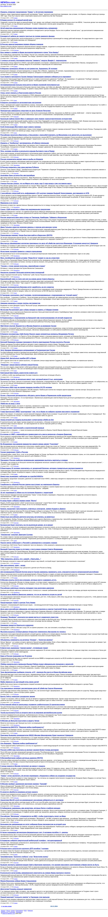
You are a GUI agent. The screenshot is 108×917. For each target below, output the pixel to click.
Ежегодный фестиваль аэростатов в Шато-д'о (18, 373)
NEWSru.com (7, 2)
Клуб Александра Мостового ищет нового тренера (20, 127)
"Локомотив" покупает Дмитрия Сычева (16, 535)
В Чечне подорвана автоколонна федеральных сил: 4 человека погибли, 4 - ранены (34, 832)
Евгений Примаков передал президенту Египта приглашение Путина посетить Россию (35, 342)
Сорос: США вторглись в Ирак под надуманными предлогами (25, 209)
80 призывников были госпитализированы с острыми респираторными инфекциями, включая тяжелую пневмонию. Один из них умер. (45, 254)
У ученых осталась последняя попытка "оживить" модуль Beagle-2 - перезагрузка (33, 60)
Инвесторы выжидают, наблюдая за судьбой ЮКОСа (21, 476)
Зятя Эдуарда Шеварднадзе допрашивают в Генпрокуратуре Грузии (27, 350)
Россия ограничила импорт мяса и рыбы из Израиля (21, 159)
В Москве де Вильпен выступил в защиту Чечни (19, 721)
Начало (3, 910)
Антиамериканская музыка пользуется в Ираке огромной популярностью (30, 85)
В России (16, 50)
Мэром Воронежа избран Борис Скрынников (18, 881)
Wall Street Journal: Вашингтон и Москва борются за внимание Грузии (28, 326)
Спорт (15, 100)
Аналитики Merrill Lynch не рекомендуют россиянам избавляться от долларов (31, 800)
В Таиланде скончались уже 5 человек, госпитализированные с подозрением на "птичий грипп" (39, 295)
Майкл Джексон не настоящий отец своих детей (19, 682)
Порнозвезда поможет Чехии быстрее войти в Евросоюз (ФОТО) (26, 235)
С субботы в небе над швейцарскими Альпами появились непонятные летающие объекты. (30, 375)
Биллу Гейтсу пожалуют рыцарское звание (17, 696)
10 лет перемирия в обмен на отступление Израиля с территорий (26, 492)
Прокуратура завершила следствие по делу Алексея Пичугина (25, 111)
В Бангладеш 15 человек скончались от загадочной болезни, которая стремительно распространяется (41, 468)
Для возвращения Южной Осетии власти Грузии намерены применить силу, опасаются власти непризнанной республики (49, 572)
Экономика (17, 165)
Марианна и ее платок (9, 203)
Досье (8, 910)
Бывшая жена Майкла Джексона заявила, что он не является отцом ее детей (31, 594)
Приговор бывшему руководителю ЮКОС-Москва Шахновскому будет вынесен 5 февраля (36, 735)
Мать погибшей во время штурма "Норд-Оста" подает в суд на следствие (29, 258)
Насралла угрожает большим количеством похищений (22, 272)
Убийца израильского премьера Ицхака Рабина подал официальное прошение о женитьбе (36, 664)
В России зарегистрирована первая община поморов (21, 44)
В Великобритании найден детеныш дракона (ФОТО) (21, 758)
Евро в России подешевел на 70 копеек (16, 656)
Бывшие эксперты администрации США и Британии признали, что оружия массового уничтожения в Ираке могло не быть (49, 865)
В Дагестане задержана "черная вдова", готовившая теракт (24, 648)
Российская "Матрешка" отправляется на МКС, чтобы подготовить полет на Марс (33, 816)
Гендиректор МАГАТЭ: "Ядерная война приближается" (22, 727)
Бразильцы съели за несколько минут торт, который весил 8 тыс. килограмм (31, 379)
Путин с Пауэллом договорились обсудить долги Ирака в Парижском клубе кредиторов (35, 395)
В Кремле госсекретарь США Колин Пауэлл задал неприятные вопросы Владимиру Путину (37, 334)
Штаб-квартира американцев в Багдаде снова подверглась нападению (28, 28)
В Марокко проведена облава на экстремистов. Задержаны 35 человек (28, 68)
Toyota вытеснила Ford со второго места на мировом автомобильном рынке (31, 713)
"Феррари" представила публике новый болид (19, 365)
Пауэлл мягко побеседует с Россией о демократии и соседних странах (28, 543)
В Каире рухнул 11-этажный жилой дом (16, 20)
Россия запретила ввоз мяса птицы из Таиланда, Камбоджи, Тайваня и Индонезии (33, 217)
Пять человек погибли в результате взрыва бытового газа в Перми (27, 151)
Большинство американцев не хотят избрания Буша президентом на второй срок (33, 824)
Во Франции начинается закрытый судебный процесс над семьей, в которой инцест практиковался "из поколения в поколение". (43, 561)
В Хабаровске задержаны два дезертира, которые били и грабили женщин (30, 808)
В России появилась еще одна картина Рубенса (19, 167)
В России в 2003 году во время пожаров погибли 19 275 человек (26, 387)
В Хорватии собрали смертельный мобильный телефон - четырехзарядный (31, 840)
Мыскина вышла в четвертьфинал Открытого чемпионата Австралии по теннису (33, 632)
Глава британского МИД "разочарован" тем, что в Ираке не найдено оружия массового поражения (39, 412)
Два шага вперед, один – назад (12, 565)
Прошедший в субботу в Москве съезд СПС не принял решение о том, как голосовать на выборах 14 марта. (36, 627)
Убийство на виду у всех (10, 403)
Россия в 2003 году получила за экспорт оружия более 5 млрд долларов (29, 750)
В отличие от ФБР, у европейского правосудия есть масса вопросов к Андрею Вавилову (36, 434)
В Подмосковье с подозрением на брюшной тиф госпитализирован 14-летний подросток (36, 318)
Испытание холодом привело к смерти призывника (21, 251)
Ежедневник (19, 910)
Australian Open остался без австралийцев (17, 175)
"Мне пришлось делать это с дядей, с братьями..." (20, 559)
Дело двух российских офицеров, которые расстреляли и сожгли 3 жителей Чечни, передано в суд (40, 609)
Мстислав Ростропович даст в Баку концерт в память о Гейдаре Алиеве (29, 310)
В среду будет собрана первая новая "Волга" (18, 501)
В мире (15, 18)
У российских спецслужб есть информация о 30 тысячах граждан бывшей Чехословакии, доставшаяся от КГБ (44, 193)
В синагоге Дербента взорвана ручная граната (19, 792)
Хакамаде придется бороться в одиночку (16, 625)
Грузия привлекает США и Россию (14, 452)
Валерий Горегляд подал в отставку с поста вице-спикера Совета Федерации (31, 549)
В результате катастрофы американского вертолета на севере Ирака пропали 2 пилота (35, 873)
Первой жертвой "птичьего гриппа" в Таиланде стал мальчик (25, 897)
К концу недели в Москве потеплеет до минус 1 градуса (22, 766)
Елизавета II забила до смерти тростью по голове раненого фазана (27, 36)
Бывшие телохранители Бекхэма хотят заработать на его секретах (27, 287)
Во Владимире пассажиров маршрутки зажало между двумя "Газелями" (29, 444)
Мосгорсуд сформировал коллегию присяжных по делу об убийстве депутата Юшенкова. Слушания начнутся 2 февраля (49, 243)
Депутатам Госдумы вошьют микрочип (16, 889)
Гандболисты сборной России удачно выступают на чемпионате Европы (29, 484)
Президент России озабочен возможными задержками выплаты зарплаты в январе (34, 460)
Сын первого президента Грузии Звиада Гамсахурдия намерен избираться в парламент (35, 77)
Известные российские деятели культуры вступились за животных (27, 517)
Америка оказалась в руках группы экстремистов (20, 303)
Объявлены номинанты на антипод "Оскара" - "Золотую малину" (26, 640)
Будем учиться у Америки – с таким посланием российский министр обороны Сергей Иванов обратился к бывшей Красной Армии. (44, 430)
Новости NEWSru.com (8, 913)
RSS (25, 910)
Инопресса (16, 207)
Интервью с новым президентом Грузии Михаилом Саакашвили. (22, 268)
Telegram (30, 910)
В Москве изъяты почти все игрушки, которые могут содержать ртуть (28, 580)
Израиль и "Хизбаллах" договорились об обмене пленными (24, 143)
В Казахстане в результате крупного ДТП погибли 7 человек (24, 848)
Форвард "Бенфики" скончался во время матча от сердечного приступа (29, 617)
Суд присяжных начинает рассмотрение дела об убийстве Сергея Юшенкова (31, 688)
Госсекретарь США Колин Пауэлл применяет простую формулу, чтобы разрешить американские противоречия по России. (41, 545)
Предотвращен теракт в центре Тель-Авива (17, 603)
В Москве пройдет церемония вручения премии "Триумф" (23, 784)
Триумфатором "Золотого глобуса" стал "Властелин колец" (24, 857)
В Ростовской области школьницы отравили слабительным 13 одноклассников (32, 704)
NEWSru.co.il (4, 912)
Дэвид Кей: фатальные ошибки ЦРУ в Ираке (18, 358)
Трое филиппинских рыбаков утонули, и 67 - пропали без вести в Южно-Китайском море (36, 672)
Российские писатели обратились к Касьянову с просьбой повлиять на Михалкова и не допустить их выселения (46, 135)
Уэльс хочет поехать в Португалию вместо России (20, 93)
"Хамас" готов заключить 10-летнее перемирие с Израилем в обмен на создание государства (37, 776)
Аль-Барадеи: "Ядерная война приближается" (19, 743)
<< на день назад (6, 906)
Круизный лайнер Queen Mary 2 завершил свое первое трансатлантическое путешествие (36, 119)
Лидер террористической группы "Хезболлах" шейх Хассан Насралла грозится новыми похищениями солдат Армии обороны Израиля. (45, 275)
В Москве (12, 912)
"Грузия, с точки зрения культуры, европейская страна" (22, 266)
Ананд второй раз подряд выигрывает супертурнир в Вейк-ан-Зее (27, 420)
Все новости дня (5, 6)
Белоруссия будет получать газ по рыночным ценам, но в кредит (26, 525)
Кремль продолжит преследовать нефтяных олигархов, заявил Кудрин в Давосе (32, 509)
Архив (13, 910)
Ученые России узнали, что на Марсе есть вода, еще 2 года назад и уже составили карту (35, 183)
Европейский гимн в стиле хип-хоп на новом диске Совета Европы (27, 279)
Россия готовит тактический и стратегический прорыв (22, 428)
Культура (16, 173)
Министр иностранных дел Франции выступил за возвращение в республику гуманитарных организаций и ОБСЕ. (38, 723)
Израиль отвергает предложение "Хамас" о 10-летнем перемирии (26, 12)
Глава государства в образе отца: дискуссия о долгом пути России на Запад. (26, 567)
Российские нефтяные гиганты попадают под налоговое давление (27, 588)
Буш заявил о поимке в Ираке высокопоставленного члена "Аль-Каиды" (29, 52)
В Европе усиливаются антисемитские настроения (20, 102)
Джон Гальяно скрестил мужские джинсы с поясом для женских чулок (28, 227)
